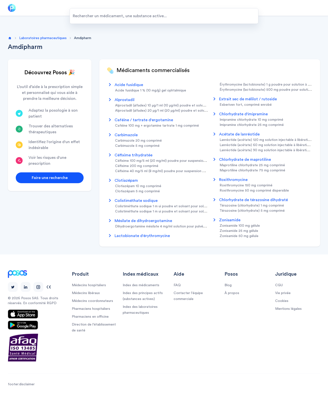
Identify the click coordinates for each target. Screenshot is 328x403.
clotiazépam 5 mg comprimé (137, 191)
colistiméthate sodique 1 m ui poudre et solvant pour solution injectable (171, 206)
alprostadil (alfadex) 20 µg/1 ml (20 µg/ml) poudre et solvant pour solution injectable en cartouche (191, 110)
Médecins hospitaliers (89, 285)
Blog (228, 285)
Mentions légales (288, 309)
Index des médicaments (141, 285)
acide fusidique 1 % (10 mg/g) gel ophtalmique (150, 90)
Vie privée (283, 293)
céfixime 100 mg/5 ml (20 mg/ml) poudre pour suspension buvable (166, 161)
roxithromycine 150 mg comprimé (246, 185)
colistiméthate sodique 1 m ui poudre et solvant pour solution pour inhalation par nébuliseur (186, 211)
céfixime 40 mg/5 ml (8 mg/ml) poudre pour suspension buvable (164, 171)
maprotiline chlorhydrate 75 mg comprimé (252, 170)
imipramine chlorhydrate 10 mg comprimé (251, 119)
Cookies (281, 301)
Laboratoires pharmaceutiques (43, 38)
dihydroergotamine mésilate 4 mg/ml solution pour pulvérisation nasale (170, 226)
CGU (279, 285)
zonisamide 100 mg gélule (240, 225)
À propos (231, 293)
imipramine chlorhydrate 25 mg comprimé (252, 125)
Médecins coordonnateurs (92, 301)
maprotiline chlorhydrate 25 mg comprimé (252, 165)
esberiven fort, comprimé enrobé (246, 104)
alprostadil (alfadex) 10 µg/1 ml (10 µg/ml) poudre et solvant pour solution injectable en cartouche (191, 105)
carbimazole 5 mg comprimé (137, 146)
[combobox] (164, 16)
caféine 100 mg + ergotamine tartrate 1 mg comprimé (157, 125)
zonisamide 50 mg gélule (239, 236)
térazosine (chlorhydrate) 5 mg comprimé (252, 210)
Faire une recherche (50, 178)
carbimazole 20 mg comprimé (138, 140)
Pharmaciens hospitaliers (91, 309)
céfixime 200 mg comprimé (136, 166)
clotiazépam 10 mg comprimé (138, 186)
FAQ (177, 285)
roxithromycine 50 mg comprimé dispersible (254, 190)
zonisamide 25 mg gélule (239, 231)
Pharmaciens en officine (90, 316)
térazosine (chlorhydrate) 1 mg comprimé (252, 205)
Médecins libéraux (86, 293)
